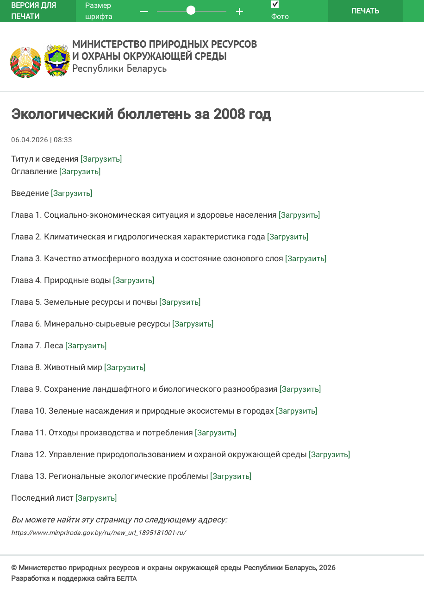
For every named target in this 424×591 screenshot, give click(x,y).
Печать (365, 10)
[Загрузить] (101, 158)
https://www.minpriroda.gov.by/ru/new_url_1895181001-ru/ (98, 532)
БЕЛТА (127, 578)
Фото (280, 10)
